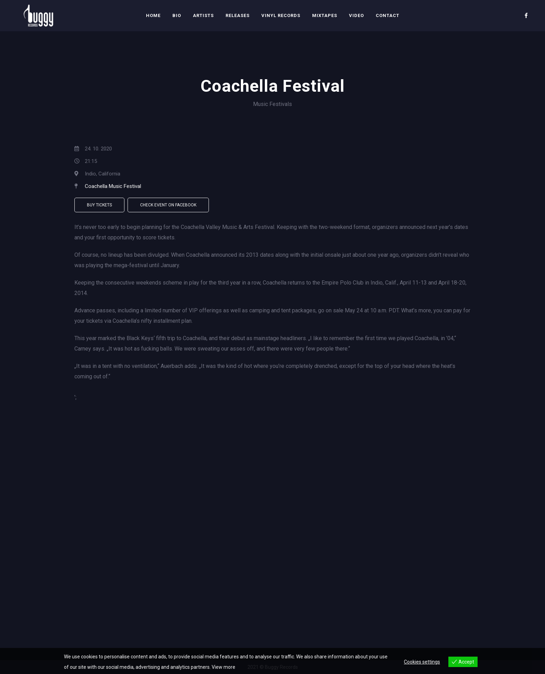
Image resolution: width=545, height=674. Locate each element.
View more (223, 667)
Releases (238, 15)
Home (153, 15)
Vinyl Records (280, 15)
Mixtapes (324, 15)
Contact (387, 15)
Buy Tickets (99, 205)
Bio (176, 15)
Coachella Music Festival (113, 186)
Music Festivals (272, 104)
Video (356, 15)
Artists (203, 15)
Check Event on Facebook (168, 205)
